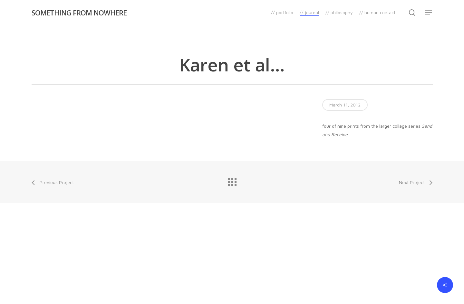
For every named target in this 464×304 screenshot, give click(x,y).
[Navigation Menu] (429, 12)
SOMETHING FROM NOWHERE (79, 12)
